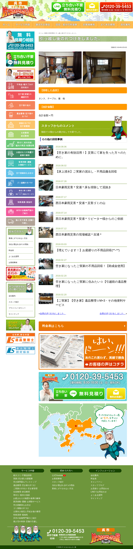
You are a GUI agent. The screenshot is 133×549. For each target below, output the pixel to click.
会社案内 (12, 296)
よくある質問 (14, 256)
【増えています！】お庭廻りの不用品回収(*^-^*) (88, 250)
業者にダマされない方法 (18, 238)
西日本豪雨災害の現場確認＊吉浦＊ (79, 234)
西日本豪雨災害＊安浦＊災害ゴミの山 (80, 203)
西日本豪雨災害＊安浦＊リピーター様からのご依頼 (89, 218)
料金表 (11, 250)
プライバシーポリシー (17, 308)
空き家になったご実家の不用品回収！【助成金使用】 (91, 266)
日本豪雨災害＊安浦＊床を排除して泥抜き (83, 187)
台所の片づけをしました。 (53, 313)
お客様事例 (13, 262)
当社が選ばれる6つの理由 (18, 244)
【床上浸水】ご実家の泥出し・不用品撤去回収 (86, 171)
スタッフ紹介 (14, 302)
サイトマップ (14, 314)
